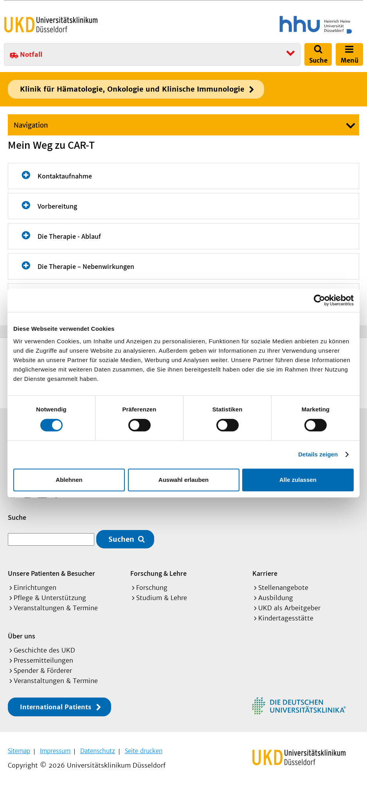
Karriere (264, 573)
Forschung (151, 587)
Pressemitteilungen (43, 660)
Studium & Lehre (161, 598)
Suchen (121, 539)
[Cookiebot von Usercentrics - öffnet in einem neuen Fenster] (319, 300)
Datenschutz (97, 751)
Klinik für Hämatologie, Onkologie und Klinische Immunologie (132, 89)
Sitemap (19, 751)
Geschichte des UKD (44, 650)
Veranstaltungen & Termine (56, 608)
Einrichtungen (35, 587)
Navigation (31, 125)
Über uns (21, 635)
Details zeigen (318, 454)
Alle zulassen (298, 479)
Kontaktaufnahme (65, 175)
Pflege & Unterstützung (50, 598)
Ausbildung (275, 598)
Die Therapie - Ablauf (69, 236)
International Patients (55, 707)
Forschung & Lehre (158, 573)
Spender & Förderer (43, 670)
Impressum (55, 751)
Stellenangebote (283, 587)
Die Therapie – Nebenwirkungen (86, 266)
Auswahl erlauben (183, 479)
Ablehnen (69, 479)
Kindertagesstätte (285, 618)
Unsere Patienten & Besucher (51, 573)
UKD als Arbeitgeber (289, 608)
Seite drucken (143, 751)
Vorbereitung (57, 206)
